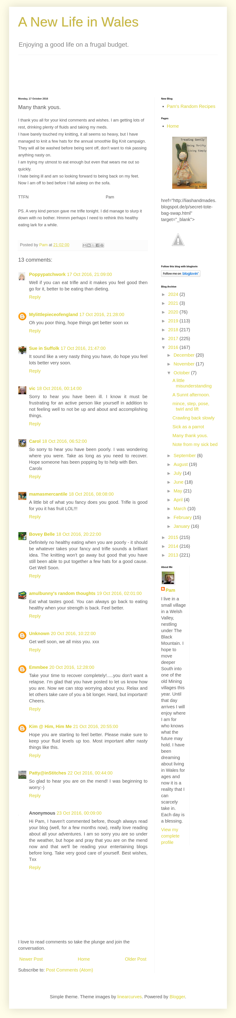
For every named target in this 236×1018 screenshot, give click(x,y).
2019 (173, 320)
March (180, 508)
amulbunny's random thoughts (62, 593)
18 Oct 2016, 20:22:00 (78, 534)
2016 (173, 347)
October (182, 372)
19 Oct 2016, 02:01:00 (119, 593)
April (179, 499)
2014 (173, 546)
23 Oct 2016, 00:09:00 (79, 813)
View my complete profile (170, 836)
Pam (170, 590)
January (182, 526)
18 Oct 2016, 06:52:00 (64, 441)
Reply (35, 297)
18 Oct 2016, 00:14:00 (59, 388)
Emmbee (38, 667)
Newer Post (31, 959)
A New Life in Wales (78, 21)
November (185, 363)
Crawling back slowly (193, 417)
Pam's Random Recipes (191, 106)
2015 (173, 537)
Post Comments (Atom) (69, 969)
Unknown (39, 633)
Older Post (135, 959)
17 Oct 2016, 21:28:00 (101, 314)
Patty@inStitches (47, 772)
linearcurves (129, 996)
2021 (173, 303)
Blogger (177, 996)
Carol (35, 441)
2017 (173, 338)
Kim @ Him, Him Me (50, 726)
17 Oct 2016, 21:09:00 (89, 274)
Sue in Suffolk (44, 348)
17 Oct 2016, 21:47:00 (83, 348)
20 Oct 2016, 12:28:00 (71, 667)
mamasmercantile (48, 494)
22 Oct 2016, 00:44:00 (90, 772)
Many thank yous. (190, 435)
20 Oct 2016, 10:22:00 (73, 633)
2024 (173, 294)
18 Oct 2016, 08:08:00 (91, 494)
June (179, 482)
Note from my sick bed (195, 444)
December (185, 355)
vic (32, 388)
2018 (173, 329)
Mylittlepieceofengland (53, 314)
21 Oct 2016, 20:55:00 (95, 726)
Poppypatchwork (47, 274)
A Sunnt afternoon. (191, 394)
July (178, 473)
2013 (173, 555)
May (178, 490)
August (181, 464)
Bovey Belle (42, 534)
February (183, 517)
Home (84, 959)
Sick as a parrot (188, 426)
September (185, 455)
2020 (173, 311)
